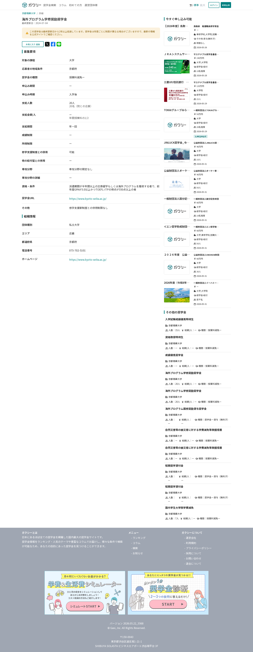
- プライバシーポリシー (198, 548)
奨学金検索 (49, 5)
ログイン (214, 5)
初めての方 (75, 5)
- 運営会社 (190, 538)
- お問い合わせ (192, 558)
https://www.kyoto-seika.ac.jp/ (87, 199)
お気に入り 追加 (33, 44)
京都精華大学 (28, 13)
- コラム (135, 543)
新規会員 (226, 5)
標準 (196, 5)
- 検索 (134, 548)
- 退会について (192, 563)
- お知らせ (137, 553)
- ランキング (138, 538)
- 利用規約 (190, 543)
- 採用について (192, 553)
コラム (62, 5)
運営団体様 (91, 5)
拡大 (202, 5)
